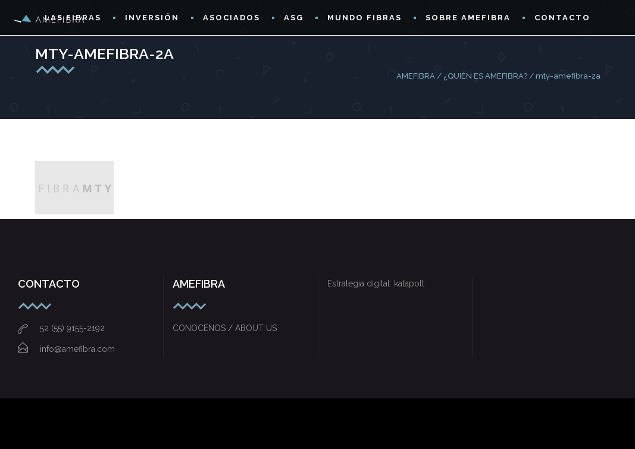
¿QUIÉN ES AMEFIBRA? (485, 76)
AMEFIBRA (415, 76)
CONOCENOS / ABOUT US (225, 328)
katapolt (409, 283)
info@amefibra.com (66, 349)
